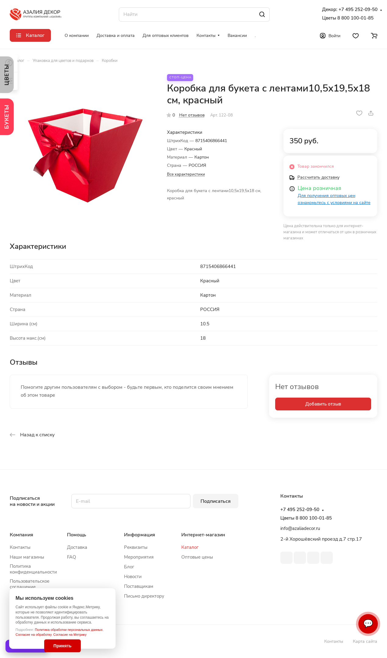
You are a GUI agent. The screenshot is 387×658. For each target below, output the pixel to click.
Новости (133, 577)
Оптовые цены (197, 557)
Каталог (190, 547)
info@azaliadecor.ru (300, 528)
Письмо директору (144, 596)
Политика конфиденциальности (33, 569)
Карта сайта (365, 641)
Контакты (20, 547)
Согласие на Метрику (70, 634)
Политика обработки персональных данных (69, 629)
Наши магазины (27, 557)
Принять (62, 645)
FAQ (71, 557)
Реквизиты (135, 547)
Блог (129, 567)
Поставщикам (138, 586)
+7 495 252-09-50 (358, 10)
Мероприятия (139, 557)
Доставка (77, 547)
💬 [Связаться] (368, 623)
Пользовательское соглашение (29, 584)
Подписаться (216, 501)
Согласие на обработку (33, 634)
